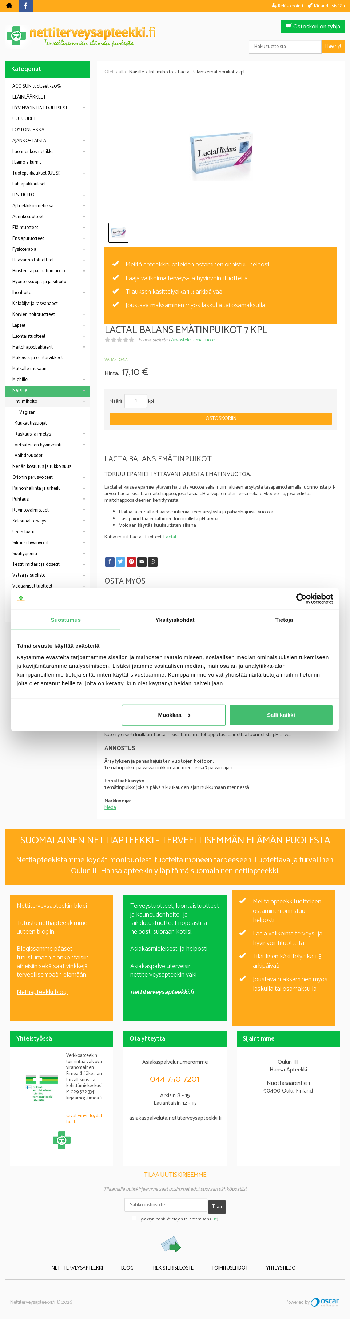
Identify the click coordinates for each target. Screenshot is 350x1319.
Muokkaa (174, 714)
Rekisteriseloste (173, 1263)
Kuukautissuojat (31, 423)
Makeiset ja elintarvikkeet (37, 358)
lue (214, 1215)
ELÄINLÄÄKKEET (29, 97)
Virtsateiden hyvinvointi (38, 445)
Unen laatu (23, 532)
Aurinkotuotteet (28, 217)
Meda (110, 807)
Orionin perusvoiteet (32, 477)
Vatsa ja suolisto (28, 575)
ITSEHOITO (23, 195)
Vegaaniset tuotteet (32, 586)
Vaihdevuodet (29, 456)
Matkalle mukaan (29, 369)
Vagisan (27, 412)
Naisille (19, 390)
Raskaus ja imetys (33, 434)
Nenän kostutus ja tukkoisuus (41, 466)
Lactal (169, 537)
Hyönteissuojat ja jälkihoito (39, 282)
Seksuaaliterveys (29, 521)
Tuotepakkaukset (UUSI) (36, 173)
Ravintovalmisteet (30, 510)
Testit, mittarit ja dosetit (36, 564)
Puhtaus (20, 499)
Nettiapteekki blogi (42, 992)
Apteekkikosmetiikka (32, 206)
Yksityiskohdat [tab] (174, 620)
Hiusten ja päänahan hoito (38, 271)
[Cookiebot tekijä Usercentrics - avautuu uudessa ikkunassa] (301, 598)
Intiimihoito (26, 401)
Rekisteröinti (290, 6)
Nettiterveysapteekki (93, 1263)
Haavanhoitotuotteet (33, 260)
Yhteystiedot (266, 1263)
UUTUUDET (24, 119)
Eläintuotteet (25, 228)
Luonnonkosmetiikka (33, 152)
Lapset (18, 325)
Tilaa (217, 1204)
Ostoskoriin (221, 418)
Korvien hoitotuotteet (33, 314)
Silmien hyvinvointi (31, 543)
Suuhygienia (24, 554)
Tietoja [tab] (284, 620)
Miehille (20, 380)
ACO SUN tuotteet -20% (36, 86)
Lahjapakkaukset (29, 184)
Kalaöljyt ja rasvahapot (35, 304)
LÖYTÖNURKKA (28, 130)
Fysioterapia (24, 249)
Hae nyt (333, 46)
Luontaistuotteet (28, 336)
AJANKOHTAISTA (29, 141)
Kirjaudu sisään (329, 6)
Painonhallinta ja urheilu (36, 488)
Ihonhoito (21, 293)
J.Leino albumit (26, 162)
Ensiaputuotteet (28, 238)
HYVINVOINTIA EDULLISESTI (40, 108)
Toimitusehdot (222, 1263)
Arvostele (193, 340)
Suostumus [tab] (66, 620)
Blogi (136, 1263)
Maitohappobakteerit (32, 347)
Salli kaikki (281, 714)
